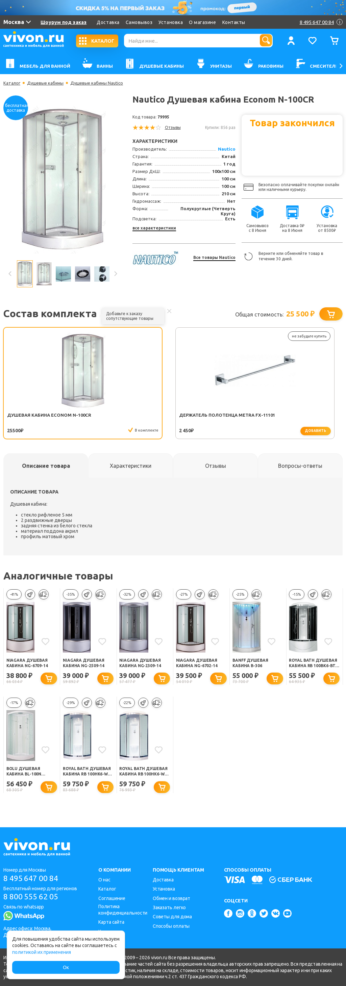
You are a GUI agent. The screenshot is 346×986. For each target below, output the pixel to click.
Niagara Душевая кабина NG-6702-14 (198, 663)
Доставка (108, 22)
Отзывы (173, 127)
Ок (66, 967)
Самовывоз (139, 22)
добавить (117, 431)
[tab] (45, 466)
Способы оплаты (171, 926)
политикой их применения (41, 952)
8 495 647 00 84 (33, 878)
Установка (170, 22)
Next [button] (115, 274)
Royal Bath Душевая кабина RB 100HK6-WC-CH (87, 773)
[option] (62, 179)
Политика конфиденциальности (122, 910)
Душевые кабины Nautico (101, 83)
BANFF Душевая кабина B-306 (251, 663)
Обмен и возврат (172, 898)
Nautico (227, 149)
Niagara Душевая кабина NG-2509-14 (85, 663)
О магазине (202, 22)
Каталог (12, 83)
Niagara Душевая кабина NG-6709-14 (28, 663)
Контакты (233, 22)
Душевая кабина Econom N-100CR (28, 417)
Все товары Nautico (214, 257)
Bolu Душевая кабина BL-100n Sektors (25, 773)
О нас (104, 879)
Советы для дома (172, 917)
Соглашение (111, 898)
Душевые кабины (47, 83)
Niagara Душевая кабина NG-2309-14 (141, 663)
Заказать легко (169, 907)
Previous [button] (10, 274)
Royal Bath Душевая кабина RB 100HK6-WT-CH (144, 773)
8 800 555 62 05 (33, 897)
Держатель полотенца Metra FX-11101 (103, 418)
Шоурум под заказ (63, 22)
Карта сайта (111, 922)
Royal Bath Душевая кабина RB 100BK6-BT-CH (313, 664)
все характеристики (154, 228)
